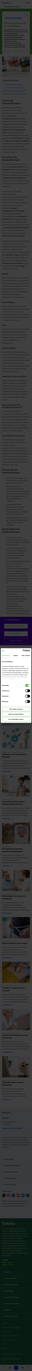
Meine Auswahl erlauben (16, 714)
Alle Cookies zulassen (16, 709)
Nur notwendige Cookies (16, 719)
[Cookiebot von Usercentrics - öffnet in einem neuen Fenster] (23, 651)
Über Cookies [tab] (26, 655)
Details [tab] (16, 655)
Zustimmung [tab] (6, 655)
